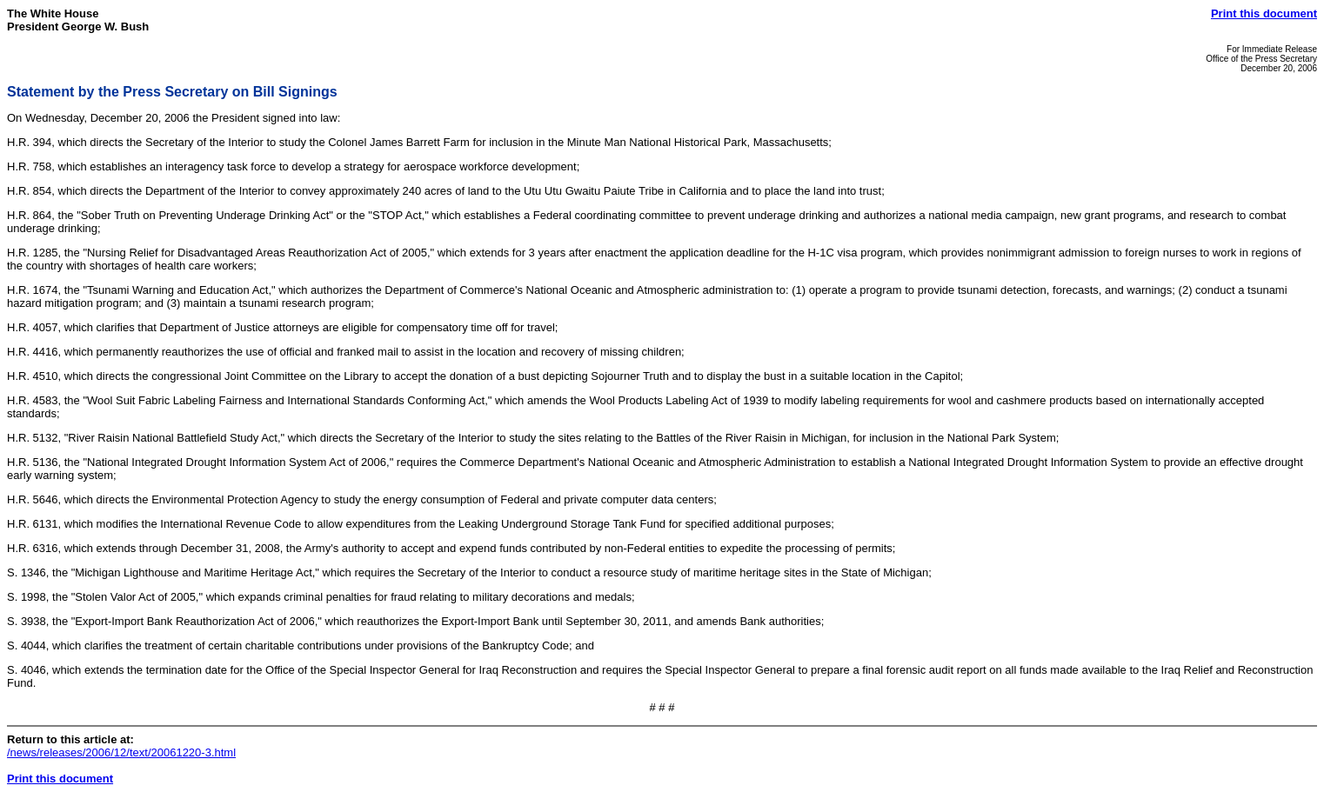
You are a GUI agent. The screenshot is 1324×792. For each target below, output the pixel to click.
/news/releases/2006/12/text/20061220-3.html (121, 752)
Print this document (1264, 13)
